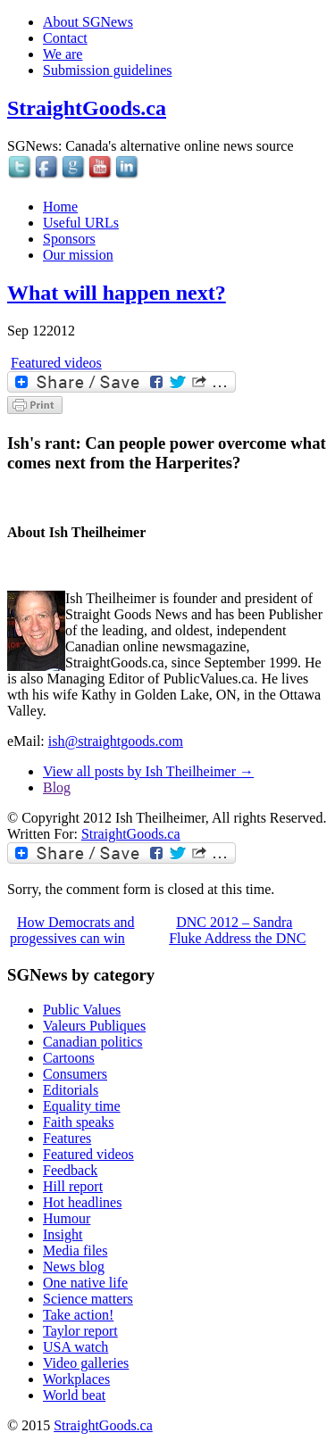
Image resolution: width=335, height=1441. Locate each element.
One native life (85, 1282)
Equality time (82, 1106)
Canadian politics (93, 1041)
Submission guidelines (107, 70)
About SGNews (88, 21)
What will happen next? (116, 292)
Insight (62, 1234)
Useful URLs (81, 222)
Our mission (78, 254)
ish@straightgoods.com (115, 741)
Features (67, 1138)
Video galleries (86, 1363)
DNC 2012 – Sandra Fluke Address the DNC (237, 930)
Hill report (73, 1186)
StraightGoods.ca (86, 108)
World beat (74, 1395)
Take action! (78, 1314)
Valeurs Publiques (94, 1025)
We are (62, 54)
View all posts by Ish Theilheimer (148, 771)
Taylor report (80, 1330)
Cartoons (69, 1057)
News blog (74, 1266)
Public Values (82, 1009)
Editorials (70, 1089)
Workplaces (76, 1379)
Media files (75, 1250)
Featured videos (56, 362)
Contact (65, 38)
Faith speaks (78, 1122)
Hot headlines (82, 1202)
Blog (57, 787)
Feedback (70, 1170)
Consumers (75, 1073)
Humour (66, 1218)
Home (60, 206)
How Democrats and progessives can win (72, 930)
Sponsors (69, 238)
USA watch (75, 1346)
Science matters (88, 1298)
